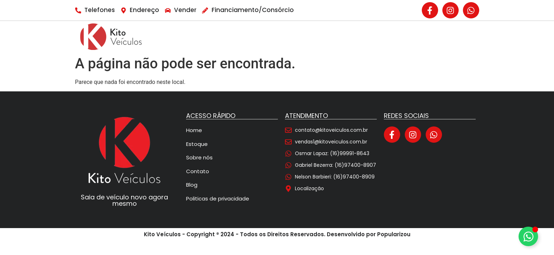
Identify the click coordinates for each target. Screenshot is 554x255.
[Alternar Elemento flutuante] (528, 236)
